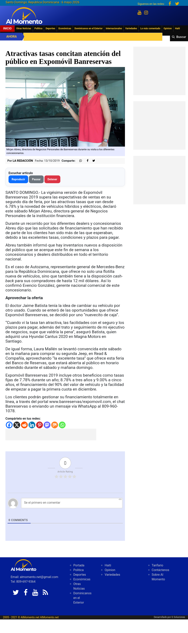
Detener (52, 179)
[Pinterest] (39, 425)
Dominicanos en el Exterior (88, 28)
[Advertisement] (50, 434)
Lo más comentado (150, 28)
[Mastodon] (47, 425)
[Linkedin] (32, 425)
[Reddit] (24, 425)
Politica (38, 28)
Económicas (64, 28)
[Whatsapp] (62, 425)
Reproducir (18, 179)
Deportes (50, 28)
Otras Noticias (23, 28)
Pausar (36, 179)
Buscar (181, 37)
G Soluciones (178, 617)
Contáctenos (160, 570)
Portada (78, 565)
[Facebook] (9, 425)
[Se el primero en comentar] (72, 503)
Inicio (7, 28)
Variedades (131, 28)
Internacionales (114, 28)
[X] (16, 425)
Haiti (177, 28)
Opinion (168, 28)
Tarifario (157, 565)
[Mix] (54, 425)
